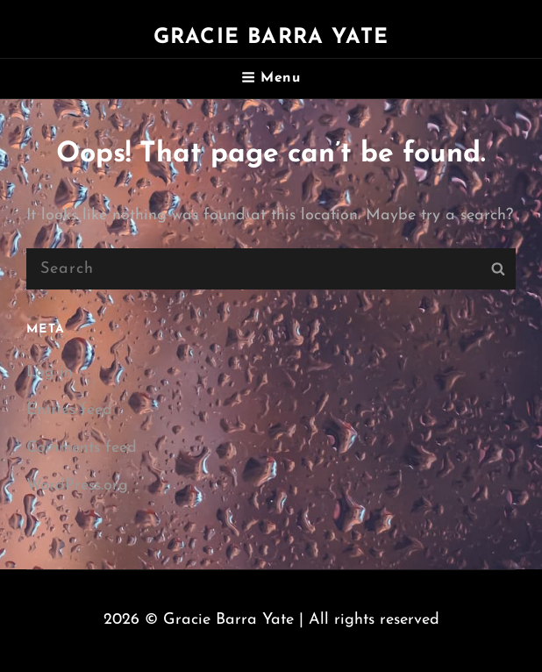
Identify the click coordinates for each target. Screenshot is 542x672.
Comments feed (81, 448)
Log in (49, 372)
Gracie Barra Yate (271, 37)
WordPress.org (77, 485)
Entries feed (69, 410)
